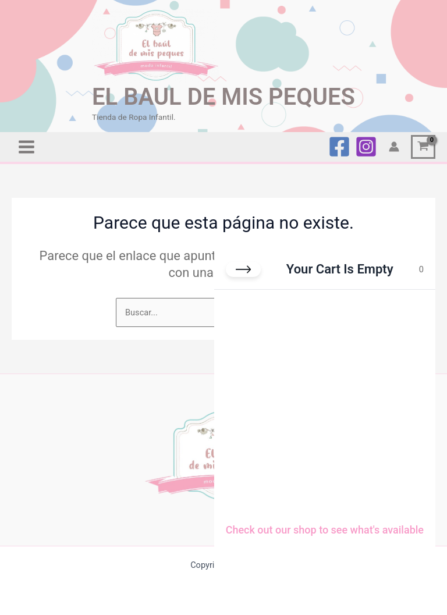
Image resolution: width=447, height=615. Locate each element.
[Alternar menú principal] (26, 146)
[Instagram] (366, 146)
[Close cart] (243, 269)
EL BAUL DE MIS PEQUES (224, 94)
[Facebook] (339, 146)
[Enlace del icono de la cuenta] (394, 146)
